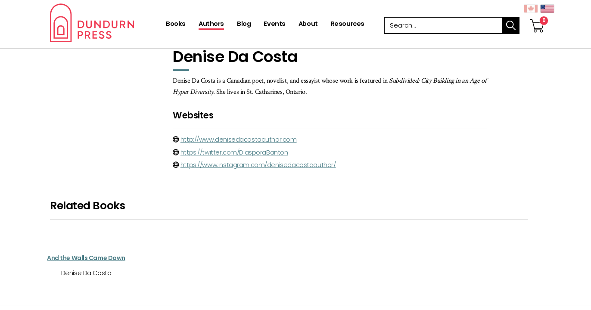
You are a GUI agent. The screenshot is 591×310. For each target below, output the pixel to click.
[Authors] (211, 24)
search (510, 25)
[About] (308, 24)
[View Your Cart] (537, 16)
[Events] (274, 24)
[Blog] (243, 24)
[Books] (175, 24)
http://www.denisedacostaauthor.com (238, 139)
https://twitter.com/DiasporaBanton (234, 152)
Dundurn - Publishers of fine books (107, 22)
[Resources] (347, 24)
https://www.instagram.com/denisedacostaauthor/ (258, 165)
